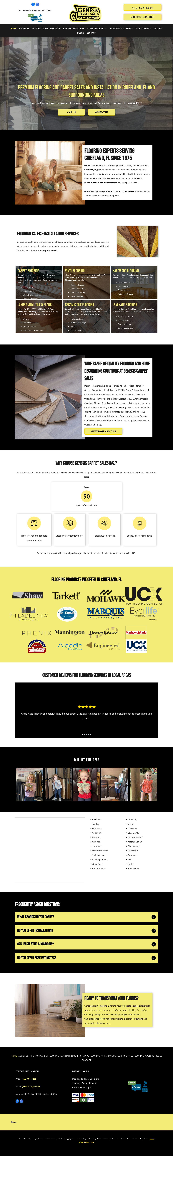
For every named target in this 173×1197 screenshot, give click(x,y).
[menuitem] (13, 28)
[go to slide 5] (90, 761)
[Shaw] (29, 623)
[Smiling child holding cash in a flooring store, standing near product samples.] (29, 818)
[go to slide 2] (84, 761)
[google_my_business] (37, 5)
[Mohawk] (106, 623)
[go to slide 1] (82, 761)
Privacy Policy (89, 1183)
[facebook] (33, 5)
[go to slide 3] (86, 761)
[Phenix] (36, 660)
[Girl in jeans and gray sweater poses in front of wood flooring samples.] (58, 818)
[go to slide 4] (88, 761)
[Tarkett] (67, 623)
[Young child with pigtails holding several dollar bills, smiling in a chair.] (86, 818)
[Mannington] (69, 660)
